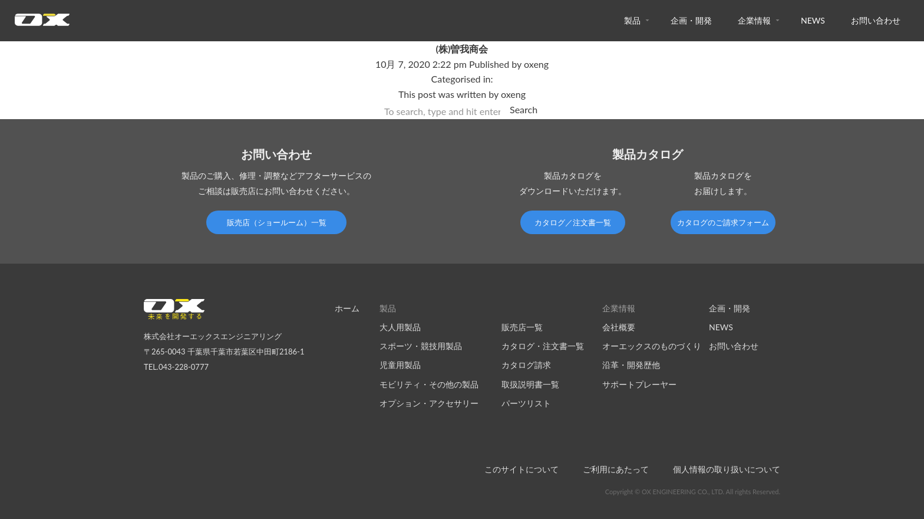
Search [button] (523, 109)
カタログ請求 (526, 365)
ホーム (347, 308)
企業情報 (754, 20)
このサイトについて (521, 469)
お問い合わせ (875, 20)
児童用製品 (400, 365)
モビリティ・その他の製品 (429, 384)
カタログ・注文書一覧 (542, 346)
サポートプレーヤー (639, 384)
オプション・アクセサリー (429, 403)
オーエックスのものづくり (651, 346)
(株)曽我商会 (462, 48)
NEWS (813, 20)
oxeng (536, 64)
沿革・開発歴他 (631, 365)
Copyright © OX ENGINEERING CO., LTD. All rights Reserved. (692, 491)
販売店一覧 (522, 327)
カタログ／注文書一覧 (572, 222)
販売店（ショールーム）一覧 (276, 222)
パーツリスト (526, 403)
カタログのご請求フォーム (723, 222)
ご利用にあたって (616, 469)
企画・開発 (691, 20)
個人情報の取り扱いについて (726, 469)
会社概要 (618, 327)
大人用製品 (400, 327)
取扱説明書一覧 (530, 384)
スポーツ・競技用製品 (421, 346)
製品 (632, 20)
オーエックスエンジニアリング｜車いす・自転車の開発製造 (42, 23)
